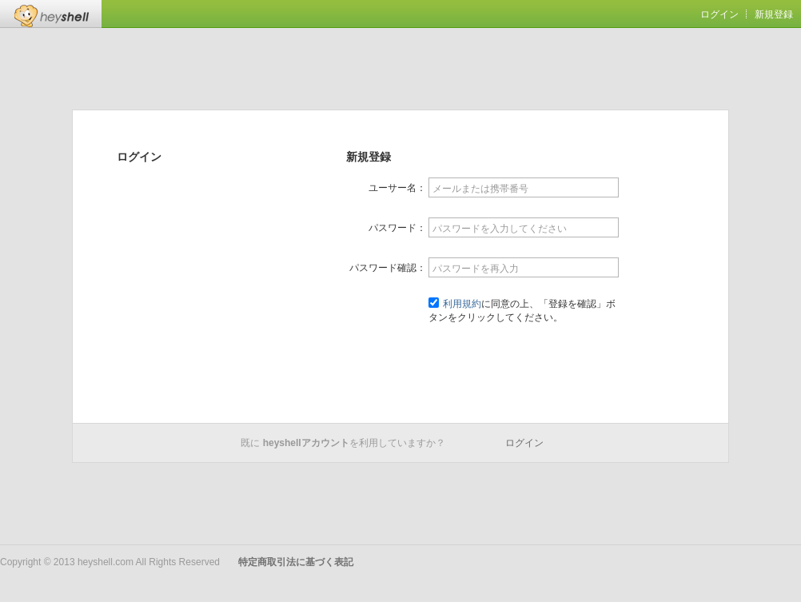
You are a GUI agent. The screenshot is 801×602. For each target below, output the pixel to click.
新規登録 (774, 14)
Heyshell (51, 14)
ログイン (719, 14)
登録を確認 (524, 357)
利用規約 (462, 303)
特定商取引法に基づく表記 (295, 562)
